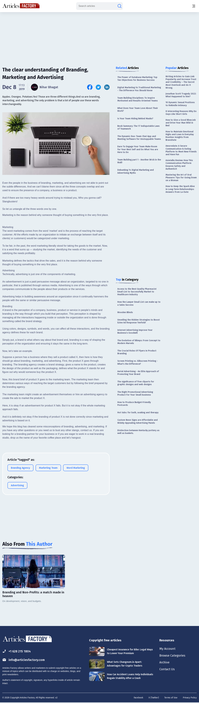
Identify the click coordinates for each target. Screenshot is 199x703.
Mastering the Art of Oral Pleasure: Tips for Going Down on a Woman (181, 177)
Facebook (138, 697)
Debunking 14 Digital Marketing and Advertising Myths (135, 171)
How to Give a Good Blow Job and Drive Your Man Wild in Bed (181, 123)
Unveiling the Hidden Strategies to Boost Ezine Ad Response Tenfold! (138, 321)
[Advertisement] (99, 36)
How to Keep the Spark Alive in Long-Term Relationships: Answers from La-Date (180, 189)
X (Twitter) (154, 697)
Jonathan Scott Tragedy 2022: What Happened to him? (181, 95)
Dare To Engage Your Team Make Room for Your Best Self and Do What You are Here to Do (137, 149)
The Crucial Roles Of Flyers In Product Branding (136, 352)
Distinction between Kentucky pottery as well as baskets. (138, 432)
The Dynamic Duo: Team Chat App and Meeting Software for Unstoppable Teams (139, 137)
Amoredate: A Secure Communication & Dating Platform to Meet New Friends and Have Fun (181, 150)
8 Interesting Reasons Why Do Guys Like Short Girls (181, 112)
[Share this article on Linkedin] (107, 87)
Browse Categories (172, 655)
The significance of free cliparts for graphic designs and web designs (135, 383)
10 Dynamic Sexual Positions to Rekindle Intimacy (180, 104)
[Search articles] (119, 6)
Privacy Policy (190, 697)
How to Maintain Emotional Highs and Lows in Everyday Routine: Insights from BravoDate (180, 135)
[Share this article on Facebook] (90, 87)
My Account (167, 649)
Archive (164, 662)
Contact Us (167, 669)
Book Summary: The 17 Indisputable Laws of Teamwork (138, 127)
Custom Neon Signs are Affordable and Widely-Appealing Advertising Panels (137, 421)
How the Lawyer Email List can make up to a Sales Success (138, 303)
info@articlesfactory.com (23, 660)
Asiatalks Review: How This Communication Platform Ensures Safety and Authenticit (179, 164)
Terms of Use (170, 697)
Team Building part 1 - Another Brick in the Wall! (139, 161)
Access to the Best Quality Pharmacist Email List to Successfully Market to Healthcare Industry (136, 292)
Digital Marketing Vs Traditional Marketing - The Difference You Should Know (139, 89)
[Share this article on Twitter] (98, 87)
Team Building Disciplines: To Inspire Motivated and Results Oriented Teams (137, 99)
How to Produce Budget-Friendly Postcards (134, 403)
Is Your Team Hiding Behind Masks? (135, 118)
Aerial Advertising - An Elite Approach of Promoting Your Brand (138, 372)
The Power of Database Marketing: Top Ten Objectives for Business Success (137, 78)
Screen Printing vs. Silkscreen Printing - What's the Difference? (137, 362)
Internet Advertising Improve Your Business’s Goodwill (135, 331)
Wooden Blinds (125, 312)
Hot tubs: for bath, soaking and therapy (137, 412)
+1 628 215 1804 (16, 651)
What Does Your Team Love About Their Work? (137, 109)
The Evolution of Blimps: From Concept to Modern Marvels (138, 342)
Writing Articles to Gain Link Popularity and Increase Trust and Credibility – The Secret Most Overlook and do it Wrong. (181, 82)
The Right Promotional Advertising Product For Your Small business (135, 393)
